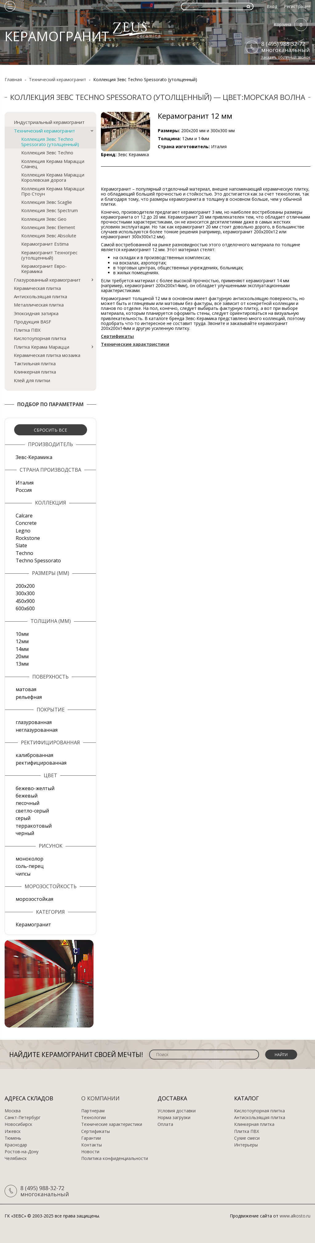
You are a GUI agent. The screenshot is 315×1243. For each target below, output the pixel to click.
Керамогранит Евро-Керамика (44, 268)
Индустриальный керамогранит (49, 122)
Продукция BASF (32, 322)
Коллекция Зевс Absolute (48, 235)
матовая (26, 689)
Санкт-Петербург (23, 1117)
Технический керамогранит (57, 79)
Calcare (24, 515)
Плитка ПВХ (27, 330)
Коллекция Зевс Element (48, 227)
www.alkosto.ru (295, 1216)
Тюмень (13, 1138)
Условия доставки (177, 1110)
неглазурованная (37, 729)
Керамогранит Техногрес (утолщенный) (49, 255)
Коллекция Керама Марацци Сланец (52, 163)
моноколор (29, 858)
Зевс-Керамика (34, 457)
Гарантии (91, 1138)
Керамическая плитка (37, 288)
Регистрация (297, 6)
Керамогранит (33, 924)
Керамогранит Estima (45, 244)
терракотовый (34, 825)
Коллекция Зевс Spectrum (49, 210)
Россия (24, 490)
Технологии (93, 1117)
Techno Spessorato (38, 560)
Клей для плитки (32, 380)
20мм (22, 656)
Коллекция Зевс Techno (47, 152)
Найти (281, 1054)
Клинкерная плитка (35, 372)
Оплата (165, 1124)
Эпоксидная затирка (36, 313)
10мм (22, 634)
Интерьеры (246, 1144)
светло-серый (32, 810)
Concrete (26, 523)
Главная (13, 79)
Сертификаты (95, 1131)
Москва (13, 1110)
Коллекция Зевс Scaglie (46, 202)
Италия (25, 482)
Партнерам (93, 1110)
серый (23, 818)
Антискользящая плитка (40, 296)
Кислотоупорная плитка (40, 338)
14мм (22, 649)
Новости (90, 1151)
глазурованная (34, 722)
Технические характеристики (111, 1124)
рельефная (29, 697)
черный (25, 833)
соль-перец (30, 866)
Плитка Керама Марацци (41, 347)
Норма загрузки (174, 1117)
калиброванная (34, 755)
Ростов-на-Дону (21, 1151)
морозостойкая (34, 899)
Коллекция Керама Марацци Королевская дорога (52, 177)
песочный (27, 803)
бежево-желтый (35, 788)
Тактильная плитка (35, 363)
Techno (24, 553)
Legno (23, 530)
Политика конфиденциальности (114, 1158)
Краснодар (16, 1144)
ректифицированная (41, 762)
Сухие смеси (247, 1138)
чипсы (23, 873)
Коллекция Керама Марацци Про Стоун (52, 191)
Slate (21, 545)
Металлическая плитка (39, 305)
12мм (22, 641)
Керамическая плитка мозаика (47, 355)
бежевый (27, 795)
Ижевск (13, 1131)
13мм (22, 663)
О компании (100, 1098)
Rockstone (28, 538)
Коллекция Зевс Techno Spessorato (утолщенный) (50, 141)
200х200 (25, 586)
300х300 (25, 593)
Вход (272, 6)
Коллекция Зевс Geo (43, 219)
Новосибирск (18, 1124)
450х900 (25, 601)
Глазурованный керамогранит (47, 280)
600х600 (25, 608)
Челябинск (16, 1158)
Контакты (91, 1144)
